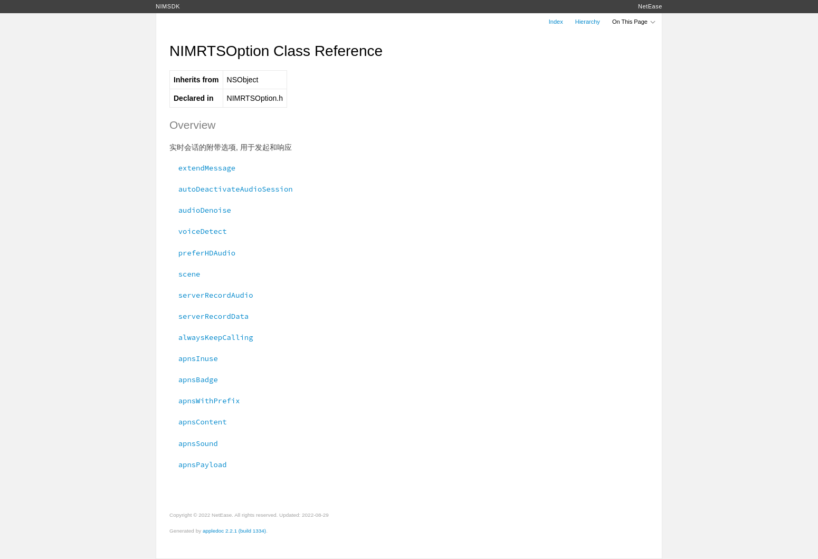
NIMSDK (168, 6)
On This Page (634, 21)
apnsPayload (197, 464)
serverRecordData (209, 316)
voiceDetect (197, 231)
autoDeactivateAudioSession (231, 189)
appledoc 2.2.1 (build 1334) (234, 531)
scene (184, 274)
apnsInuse (193, 358)
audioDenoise (200, 210)
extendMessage (202, 168)
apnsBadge (193, 379)
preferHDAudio (202, 253)
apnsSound (193, 443)
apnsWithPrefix (204, 400)
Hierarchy (587, 21)
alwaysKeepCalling (211, 337)
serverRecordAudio (211, 295)
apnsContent (197, 422)
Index (556, 21)
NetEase (650, 6)
